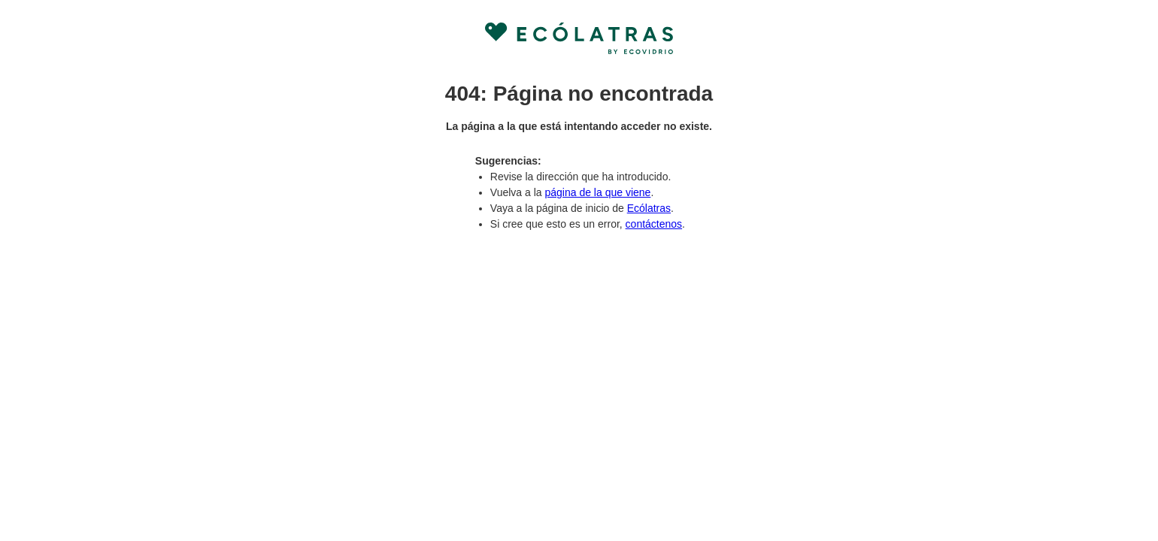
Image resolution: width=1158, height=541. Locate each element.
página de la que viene (597, 192)
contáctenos (654, 224)
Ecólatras (649, 208)
